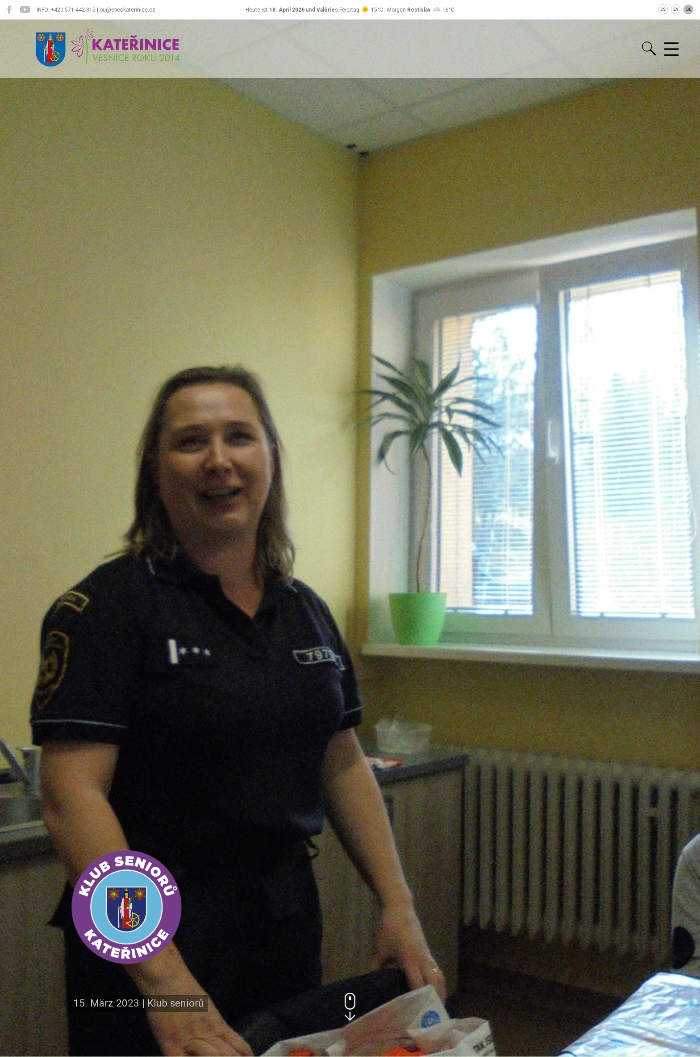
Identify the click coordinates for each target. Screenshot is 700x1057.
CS (663, 9)
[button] (350, 1007)
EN (676, 9)
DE (688, 9)
